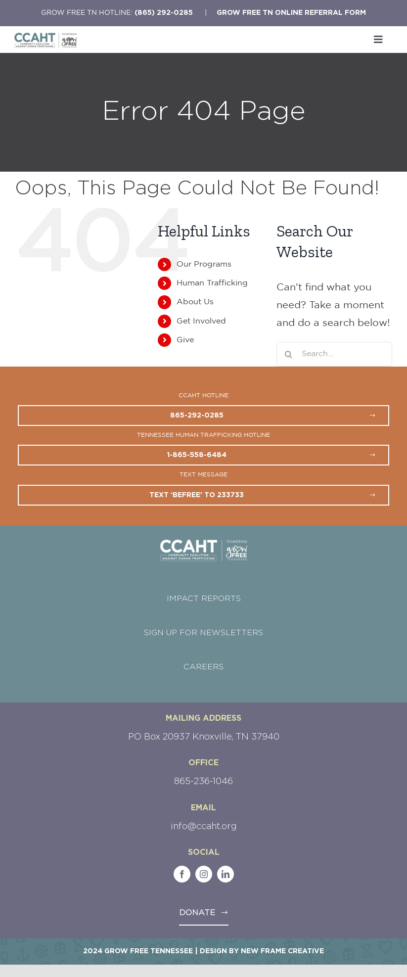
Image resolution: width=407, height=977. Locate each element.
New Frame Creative (282, 951)
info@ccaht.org (204, 826)
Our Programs (204, 264)
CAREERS (203, 667)
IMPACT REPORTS (204, 599)
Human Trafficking (212, 283)
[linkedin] (225, 874)
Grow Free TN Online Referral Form (291, 12)
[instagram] (203, 874)
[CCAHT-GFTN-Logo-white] (203, 542)
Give (185, 340)
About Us (195, 302)
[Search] (288, 354)
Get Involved (201, 321)
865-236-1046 (203, 781)
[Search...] (334, 354)
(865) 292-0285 (164, 12)
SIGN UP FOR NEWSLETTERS (203, 633)
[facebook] (182, 874)
